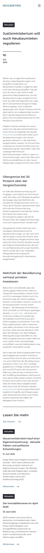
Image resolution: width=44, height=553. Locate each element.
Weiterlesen (11, 486)
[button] (39, 6)
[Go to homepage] (12, 5)
